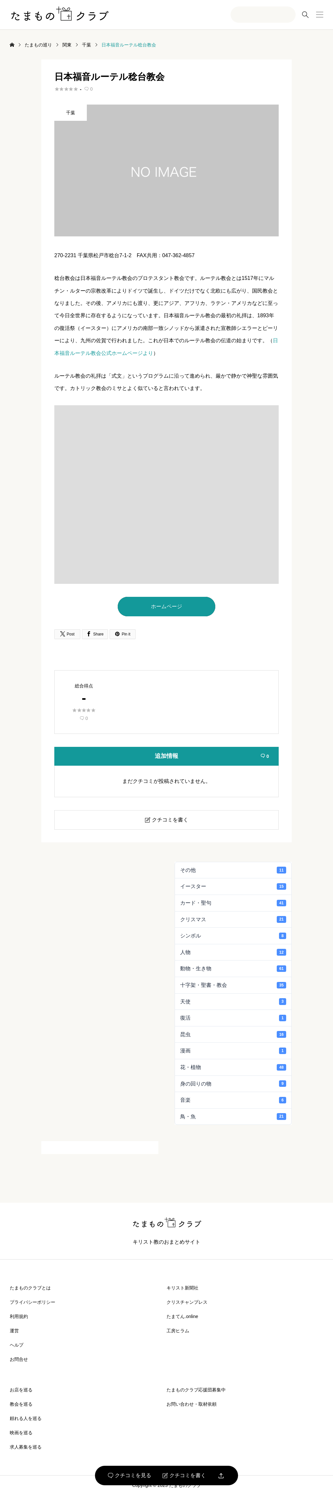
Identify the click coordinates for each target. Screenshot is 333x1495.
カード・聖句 (233, 903)
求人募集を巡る (26, 1447)
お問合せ (19, 1359)
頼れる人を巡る (26, 1418)
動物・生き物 (233, 968)
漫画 (233, 1051)
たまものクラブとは (30, 1287)
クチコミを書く (184, 1475)
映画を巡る (21, 1432)
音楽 (233, 1100)
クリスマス (233, 919)
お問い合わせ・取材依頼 (191, 1404)
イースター (233, 886)
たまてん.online (182, 1316)
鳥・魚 (233, 1116)
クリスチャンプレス (186, 1302)
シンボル (233, 936)
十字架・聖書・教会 (233, 985)
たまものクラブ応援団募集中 (196, 1389)
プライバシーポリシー (32, 1302)
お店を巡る (21, 1389)
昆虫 (233, 1034)
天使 (233, 1001)
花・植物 (233, 1067)
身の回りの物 (233, 1083)
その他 (233, 870)
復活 (233, 1018)
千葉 (70, 112)
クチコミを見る (129, 1475)
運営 (14, 1330)
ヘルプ (16, 1345)
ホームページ (166, 606)
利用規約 (19, 1316)
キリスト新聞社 (182, 1287)
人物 (233, 952)
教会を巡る (21, 1404)
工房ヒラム (177, 1330)
